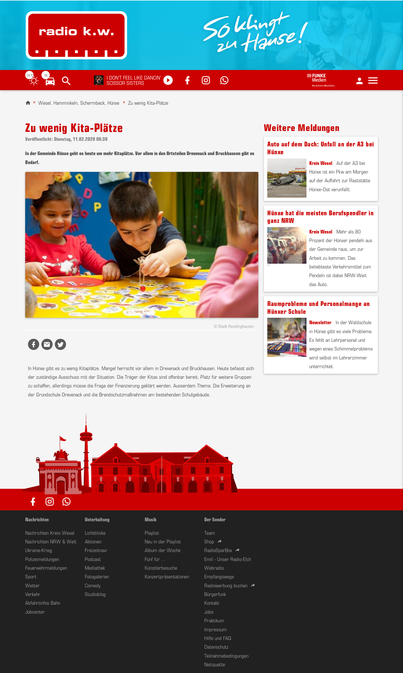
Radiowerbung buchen (225, 585)
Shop (209, 541)
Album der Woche (163, 549)
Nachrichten (37, 519)
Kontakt (211, 602)
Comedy (92, 585)
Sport (30, 576)
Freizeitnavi (96, 549)
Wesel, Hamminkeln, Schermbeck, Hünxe (78, 102)
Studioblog (95, 593)
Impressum (215, 629)
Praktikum (214, 620)
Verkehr (32, 593)
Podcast (93, 558)
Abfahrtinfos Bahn (42, 602)
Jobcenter (35, 611)
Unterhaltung (97, 519)
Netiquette (214, 664)
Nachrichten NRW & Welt (50, 541)
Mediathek (95, 567)
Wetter (32, 585)
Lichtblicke (95, 532)
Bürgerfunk (215, 593)
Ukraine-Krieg (38, 549)
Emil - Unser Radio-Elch (227, 558)
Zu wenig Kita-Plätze (148, 102)
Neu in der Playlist (163, 541)
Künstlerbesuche (161, 567)
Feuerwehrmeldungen (46, 567)
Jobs (209, 611)
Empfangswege (219, 576)
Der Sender (215, 519)
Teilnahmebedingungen (226, 655)
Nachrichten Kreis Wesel (49, 532)
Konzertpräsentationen (167, 576)
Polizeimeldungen (42, 558)
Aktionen (93, 541)
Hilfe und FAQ (217, 637)
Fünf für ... (155, 558)
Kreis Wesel (320, 162)
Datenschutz (216, 646)
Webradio (214, 567)
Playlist (152, 532)
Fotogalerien (97, 576)
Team (209, 532)
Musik (150, 519)
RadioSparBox (218, 549)
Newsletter (320, 322)
